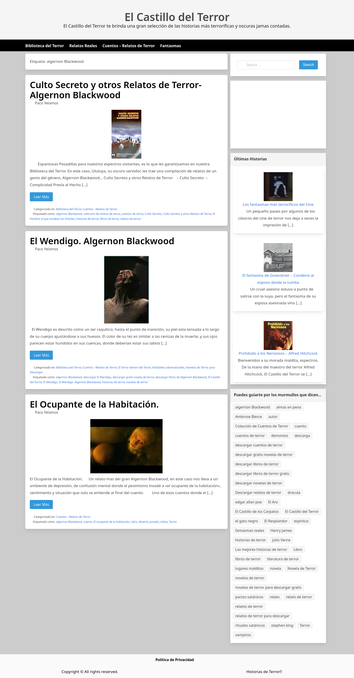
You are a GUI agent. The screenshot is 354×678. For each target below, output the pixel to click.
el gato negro (246, 520)
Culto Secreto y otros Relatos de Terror (187, 214)
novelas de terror (137, 382)
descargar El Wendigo (97, 377)
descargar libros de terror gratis (262, 473)
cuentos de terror (132, 214)
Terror (173, 522)
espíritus (301, 520)
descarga (302, 435)
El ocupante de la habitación (112, 522)
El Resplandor (276, 520)
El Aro (273, 502)
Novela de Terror (301, 568)
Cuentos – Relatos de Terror (128, 45)
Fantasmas (170, 45)
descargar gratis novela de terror (133, 377)
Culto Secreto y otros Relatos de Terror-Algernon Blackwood (116, 89)
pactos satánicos (249, 596)
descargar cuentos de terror (259, 445)
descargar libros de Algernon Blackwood (181, 377)
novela (275, 568)
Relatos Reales (83, 45)
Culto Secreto (153, 214)
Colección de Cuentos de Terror (261, 426)
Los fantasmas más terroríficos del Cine (278, 204)
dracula (294, 492)
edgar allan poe (248, 502)
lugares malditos (249, 568)
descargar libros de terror (257, 464)
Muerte (143, 522)
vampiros (243, 634)
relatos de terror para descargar (262, 615)
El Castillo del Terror (177, 17)
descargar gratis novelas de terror (264, 454)
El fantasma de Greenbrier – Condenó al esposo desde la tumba (278, 279)
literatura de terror (283, 558)
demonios (279, 435)
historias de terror (87, 219)
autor (273, 416)
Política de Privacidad (175, 659)
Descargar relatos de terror (258, 492)
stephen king (282, 625)
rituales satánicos (250, 625)
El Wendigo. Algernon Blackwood (102, 241)
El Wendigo (50, 382)
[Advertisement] (278, 114)
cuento (88, 522)
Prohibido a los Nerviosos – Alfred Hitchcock (278, 353)
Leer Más (41, 196)
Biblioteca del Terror (44, 45)
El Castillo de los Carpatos (257, 511)
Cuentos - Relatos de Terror (100, 209)
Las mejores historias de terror (261, 549)
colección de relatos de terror (102, 214)
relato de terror (299, 596)
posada (154, 522)
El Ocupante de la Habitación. (94, 404)
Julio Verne (281, 539)
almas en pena (288, 407)
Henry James (281, 530)
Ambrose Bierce (248, 416)
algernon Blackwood (69, 214)
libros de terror (109, 219)
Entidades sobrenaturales (168, 367)
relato (164, 522)
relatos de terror (130, 219)
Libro (134, 522)
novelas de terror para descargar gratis (268, 587)
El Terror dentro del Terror (134, 367)
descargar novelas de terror (258, 483)
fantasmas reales (249, 530)
